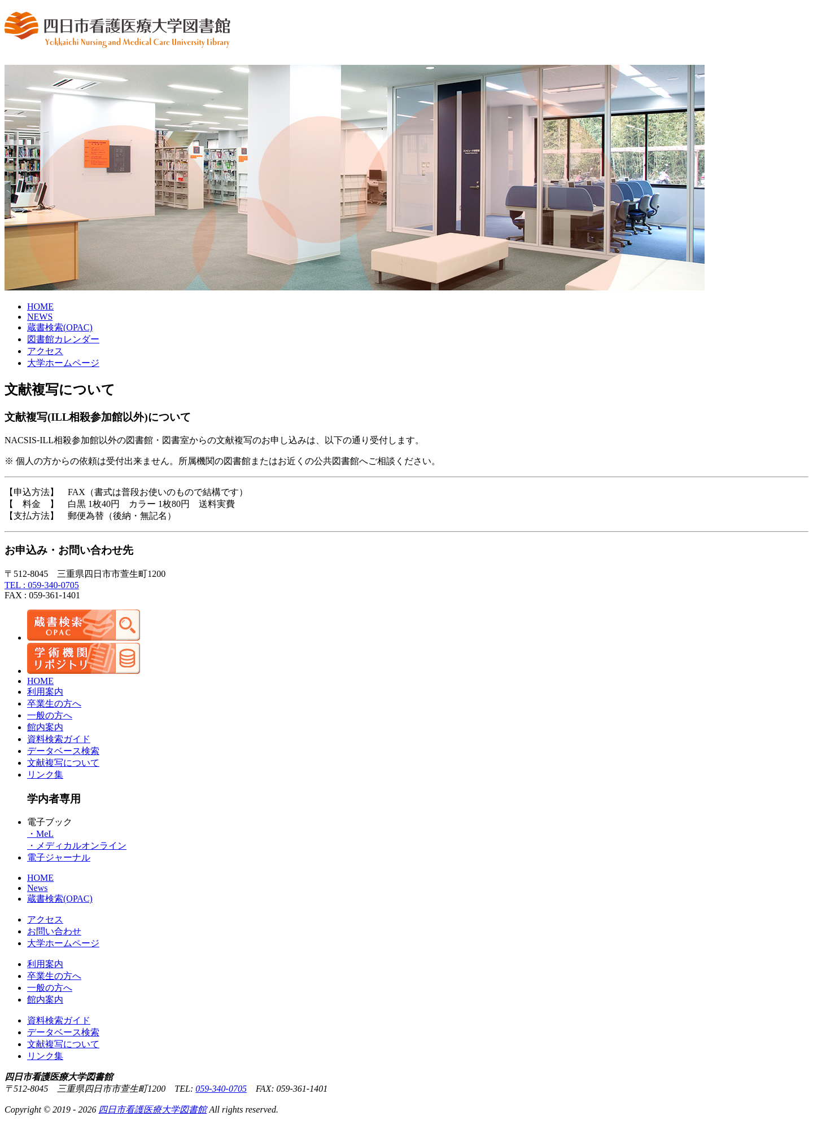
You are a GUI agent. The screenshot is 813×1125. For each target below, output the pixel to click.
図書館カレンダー (63, 339)
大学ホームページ (63, 363)
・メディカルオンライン (76, 845)
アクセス (45, 351)
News (37, 888)
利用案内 (45, 691)
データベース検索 (63, 751)
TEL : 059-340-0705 (42, 585)
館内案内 (45, 727)
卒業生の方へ (54, 703)
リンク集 (45, 774)
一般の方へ (49, 715)
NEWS (40, 316)
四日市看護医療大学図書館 (152, 1109)
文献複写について (63, 762)
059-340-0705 (221, 1088)
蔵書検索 (60, 327)
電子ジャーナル (58, 857)
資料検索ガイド (58, 739)
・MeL (40, 834)
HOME (40, 306)
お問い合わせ (54, 931)
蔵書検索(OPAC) (60, 898)
